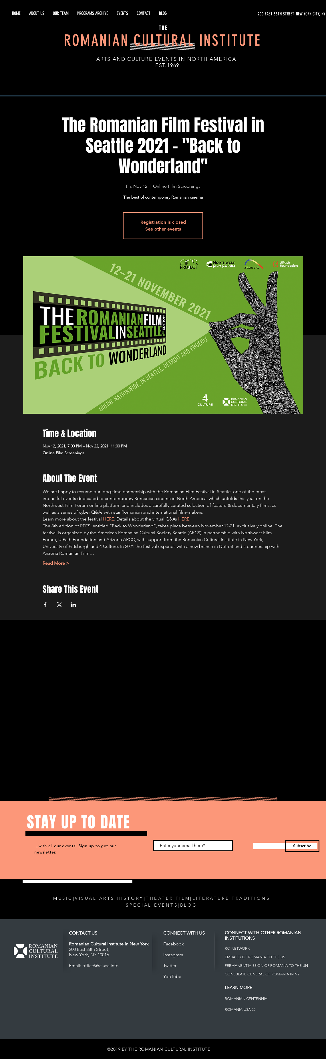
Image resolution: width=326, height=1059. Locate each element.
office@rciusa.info (100, 965)
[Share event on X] (59, 604)
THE (163, 28)
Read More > (56, 563)
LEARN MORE (238, 987)
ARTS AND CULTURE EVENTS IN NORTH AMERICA (166, 59)
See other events (163, 229)
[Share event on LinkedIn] (73, 604)
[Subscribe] (302, 846)
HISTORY (130, 898)
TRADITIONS (251, 898)
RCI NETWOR (236, 948)
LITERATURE (211, 898)
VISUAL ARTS (95, 898)
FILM (183, 898)
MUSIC (63, 898)
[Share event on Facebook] (45, 604)
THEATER (160, 898)
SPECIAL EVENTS (152, 905)
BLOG (188, 905)
